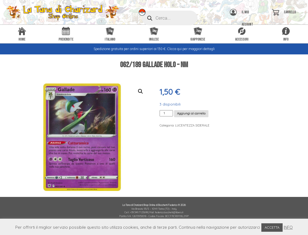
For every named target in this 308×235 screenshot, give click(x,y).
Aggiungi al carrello (191, 113)
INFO (288, 227)
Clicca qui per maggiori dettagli (191, 49)
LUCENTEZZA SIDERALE (192, 125)
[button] (140, 91)
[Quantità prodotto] (166, 113)
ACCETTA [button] (272, 227)
